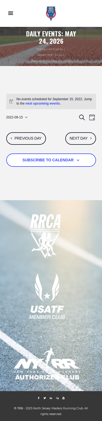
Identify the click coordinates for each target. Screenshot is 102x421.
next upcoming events (43, 103)
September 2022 (49, 55)
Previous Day (28, 138)
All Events (55, 49)
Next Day (79, 138)
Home (41, 49)
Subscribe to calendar (48, 160)
